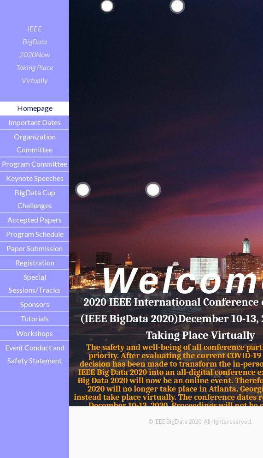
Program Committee (34, 163)
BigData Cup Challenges (34, 199)
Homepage (35, 107)
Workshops (34, 333)
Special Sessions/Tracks (34, 283)
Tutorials (34, 318)
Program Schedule (35, 233)
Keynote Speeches (35, 178)
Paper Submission (34, 248)
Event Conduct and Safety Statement (34, 354)
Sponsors (34, 304)
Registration (34, 262)
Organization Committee (35, 143)
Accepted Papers (34, 219)
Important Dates (34, 122)
